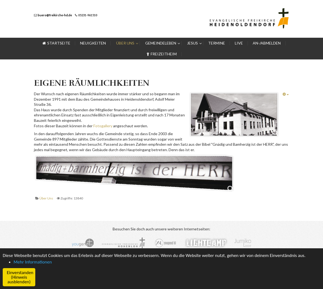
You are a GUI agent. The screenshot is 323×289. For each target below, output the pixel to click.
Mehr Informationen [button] (33, 262)
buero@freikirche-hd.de (55, 15)
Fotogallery (103, 125)
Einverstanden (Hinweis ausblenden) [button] (20, 277)
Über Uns (46, 198)
